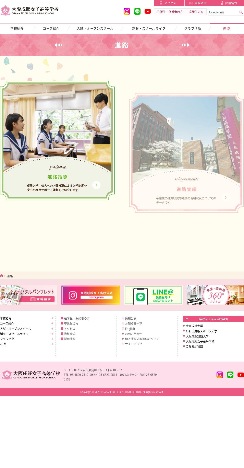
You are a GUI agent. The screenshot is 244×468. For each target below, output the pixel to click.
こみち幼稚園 (194, 346)
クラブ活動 (192, 28)
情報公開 (130, 318)
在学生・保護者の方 (170, 12)
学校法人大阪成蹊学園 (213, 319)
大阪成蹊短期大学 (197, 336)
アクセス (170, 3)
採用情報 (69, 339)
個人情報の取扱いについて (142, 339)
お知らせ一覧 (133, 323)
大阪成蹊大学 (194, 326)
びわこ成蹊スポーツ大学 (201, 331)
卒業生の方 (196, 12)
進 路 (227, 28)
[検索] (222, 12)
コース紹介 (51, 28)
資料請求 (201, 3)
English (130, 329)
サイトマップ (133, 344)
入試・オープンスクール (95, 28)
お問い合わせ (133, 334)
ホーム (1, 275)
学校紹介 (17, 28)
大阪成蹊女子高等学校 (200, 341)
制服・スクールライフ (149, 28)
